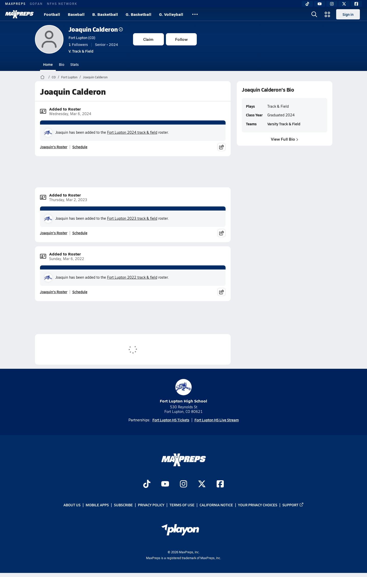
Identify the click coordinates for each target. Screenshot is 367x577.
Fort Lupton (69, 77)
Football (52, 14)
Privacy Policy (151, 504)
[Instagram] (331, 4)
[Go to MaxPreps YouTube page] (165, 484)
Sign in (348, 14)
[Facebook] (356, 4)
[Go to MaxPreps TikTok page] (147, 484)
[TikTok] (307, 4)
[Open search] (314, 14)
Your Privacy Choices (257, 504)
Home (48, 64)
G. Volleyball (171, 14)
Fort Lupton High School (183, 391)
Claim (148, 39)
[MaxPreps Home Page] (42, 77)
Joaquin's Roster (53, 146)
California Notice (216, 504)
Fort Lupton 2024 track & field (132, 132)
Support (293, 504)
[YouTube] (319, 4)
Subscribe (123, 504)
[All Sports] (195, 14)
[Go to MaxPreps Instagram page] (183, 484)
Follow (181, 39)
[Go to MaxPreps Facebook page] (220, 484)
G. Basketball (138, 14)
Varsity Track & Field (283, 123)
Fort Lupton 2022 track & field (132, 277)
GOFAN (36, 4)
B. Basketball (105, 14)
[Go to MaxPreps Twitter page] (202, 484)
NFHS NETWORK (62, 4)
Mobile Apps (97, 504)
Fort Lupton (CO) (82, 37)
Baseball (76, 14)
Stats (74, 64)
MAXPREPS (15, 4)
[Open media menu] (327, 14)
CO (54, 77)
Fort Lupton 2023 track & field (132, 218)
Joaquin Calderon (96, 29)
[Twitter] (344, 4)
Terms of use (181, 504)
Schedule (79, 146)
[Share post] (221, 147)
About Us (72, 504)
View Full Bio (284, 139)
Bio (61, 64)
